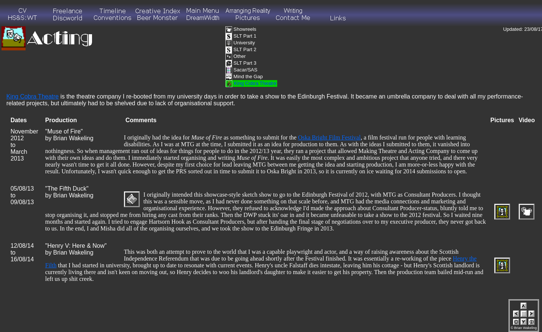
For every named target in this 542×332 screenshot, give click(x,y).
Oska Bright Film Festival (329, 137)
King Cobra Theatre (32, 96)
